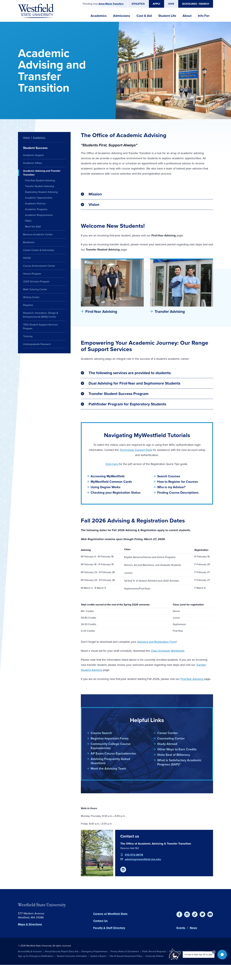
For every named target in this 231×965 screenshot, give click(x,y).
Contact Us (100, 921)
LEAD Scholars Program (36, 281)
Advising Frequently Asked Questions (110, 760)
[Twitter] (202, 914)
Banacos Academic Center (38, 234)
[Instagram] (187, 914)
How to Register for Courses (177, 481)
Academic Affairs (32, 163)
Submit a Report (98, 956)
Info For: (204, 15)
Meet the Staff (33, 226)
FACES (27, 258)
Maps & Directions (30, 924)
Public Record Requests (154, 951)
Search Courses (168, 476)
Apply (156, 4)
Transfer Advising (170, 311)
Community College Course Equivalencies (111, 745)
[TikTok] (195, 914)
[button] (222, 954)
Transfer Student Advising (39, 186)
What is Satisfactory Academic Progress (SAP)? (179, 762)
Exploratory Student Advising (41, 192)
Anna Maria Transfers (111, 4)
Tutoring (27, 336)
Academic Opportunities (38, 198)
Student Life (167, 15)
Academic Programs (36, 209)
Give (171, 4)
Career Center (167, 733)
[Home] (36, 11)
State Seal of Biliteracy (173, 754)
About (187, 15)
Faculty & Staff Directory (109, 928)
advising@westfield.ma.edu (143, 859)
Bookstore (28, 242)
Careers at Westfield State (110, 914)
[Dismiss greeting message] (214, 952)
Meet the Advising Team (108, 768)
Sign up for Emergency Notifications (36, 956)
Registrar (28, 305)
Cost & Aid (144, 15)
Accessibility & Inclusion (30, 951)
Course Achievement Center (39, 266)
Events (180, 928)
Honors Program (32, 273)
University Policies (154, 956)
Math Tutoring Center (35, 289)
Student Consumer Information (72, 956)
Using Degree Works (105, 487)
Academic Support (33, 155)
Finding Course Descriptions (178, 492)
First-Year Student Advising (40, 180)
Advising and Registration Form (156, 642)
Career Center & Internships (38, 250)
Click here (112, 464)
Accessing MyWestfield (107, 476)
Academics (99, 15)
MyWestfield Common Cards (111, 481)
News (193, 928)
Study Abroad (167, 743)
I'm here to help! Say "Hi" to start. (198, 954)
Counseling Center (171, 738)
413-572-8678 (134, 855)
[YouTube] (210, 914)
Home (26, 137)
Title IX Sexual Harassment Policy (125, 956)
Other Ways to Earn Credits (177, 749)
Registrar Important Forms (110, 738)
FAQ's (28, 221)
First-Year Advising (101, 311)
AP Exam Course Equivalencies (113, 753)
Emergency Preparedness (94, 951)
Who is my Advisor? (171, 487)
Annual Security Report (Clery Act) (61, 951)
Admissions (121, 15)
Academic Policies (35, 203)
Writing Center (31, 297)
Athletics (138, 4)
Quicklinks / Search (195, 4)
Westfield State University (42, 905)
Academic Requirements (39, 215)
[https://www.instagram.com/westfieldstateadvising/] (123, 869)
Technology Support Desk (136, 450)
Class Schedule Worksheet (167, 651)
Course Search (101, 733)
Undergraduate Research (37, 344)
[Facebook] (179, 914)
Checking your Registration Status (116, 492)
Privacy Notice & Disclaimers (125, 951)
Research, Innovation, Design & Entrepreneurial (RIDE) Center (40, 315)
